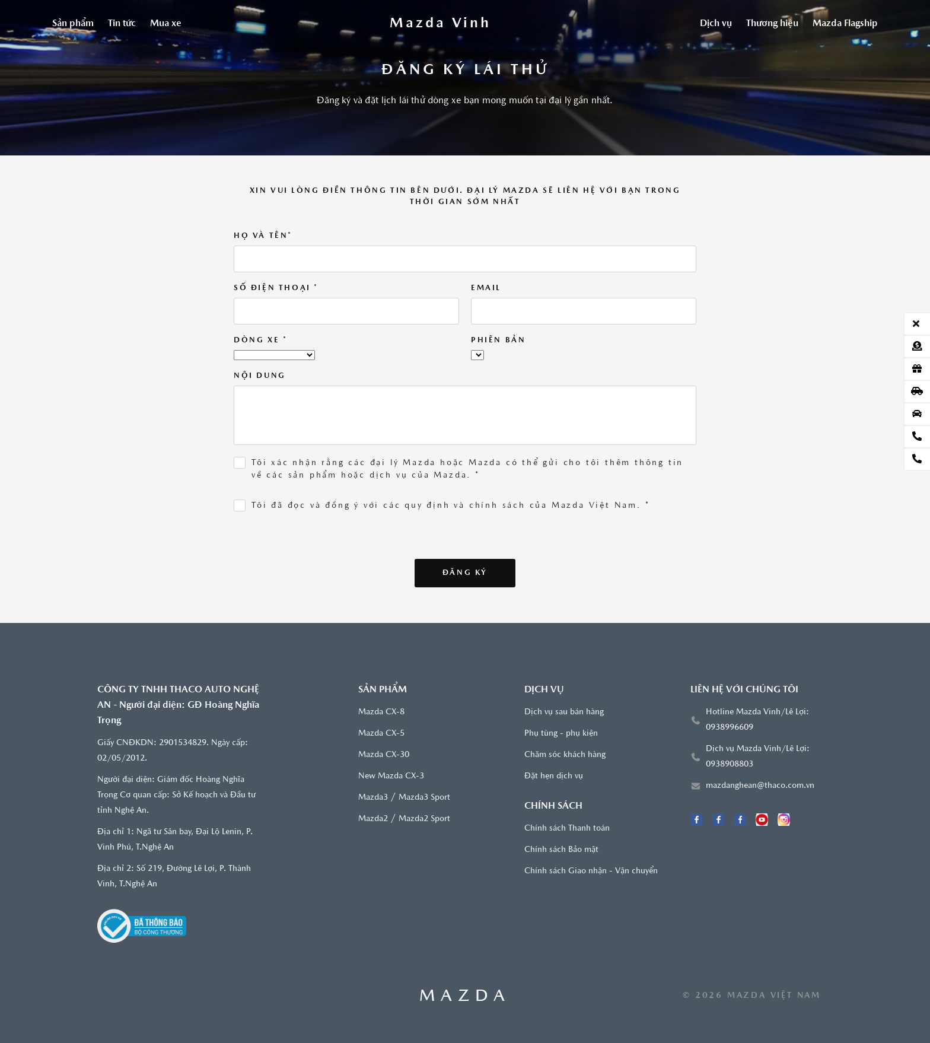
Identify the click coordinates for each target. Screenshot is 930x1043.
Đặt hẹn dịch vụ (553, 776)
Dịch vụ (716, 23)
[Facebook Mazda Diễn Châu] (740, 820)
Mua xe (165, 23)
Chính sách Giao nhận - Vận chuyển (591, 871)
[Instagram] (784, 820)
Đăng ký (465, 573)
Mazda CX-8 (381, 712)
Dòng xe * (260, 340)
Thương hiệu (772, 23)
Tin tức (122, 23)
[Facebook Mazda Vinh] (696, 820)
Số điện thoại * (276, 288)
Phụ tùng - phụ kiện (561, 733)
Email (486, 288)
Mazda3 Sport (424, 797)
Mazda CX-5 (381, 733)
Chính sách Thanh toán (567, 828)
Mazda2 (373, 819)
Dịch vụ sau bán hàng (564, 712)
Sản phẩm (73, 23)
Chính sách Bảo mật (561, 849)
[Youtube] (762, 820)
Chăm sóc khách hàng (565, 755)
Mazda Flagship (845, 23)
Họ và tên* (263, 236)
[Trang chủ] (440, 24)
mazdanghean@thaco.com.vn (760, 785)
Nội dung (260, 376)
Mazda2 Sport (424, 819)
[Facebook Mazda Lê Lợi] (718, 820)
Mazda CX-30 (383, 755)
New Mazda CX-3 (391, 776)
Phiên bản (498, 340)
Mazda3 (373, 797)
